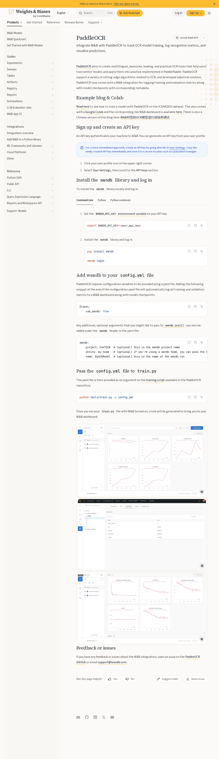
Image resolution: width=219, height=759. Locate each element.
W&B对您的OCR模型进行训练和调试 (145, 117)
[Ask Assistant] (201, 225)
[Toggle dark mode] (209, 13)
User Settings (177, 148)
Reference (53, 23)
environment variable (132, 214)
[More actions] (204, 38)
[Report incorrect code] (189, 225)
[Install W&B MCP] (187, 38)
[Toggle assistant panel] (130, 13)
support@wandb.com (112, 662)
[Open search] (95, 13)
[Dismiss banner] (214, 3)
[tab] (84, 200)
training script (155, 380)
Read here (82, 106)
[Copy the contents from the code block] (195, 225)
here (179, 112)
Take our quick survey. (126, 4)
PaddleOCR (83, 66)
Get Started (34, 23)
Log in (178, 13)
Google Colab (94, 112)
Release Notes (74, 23)
